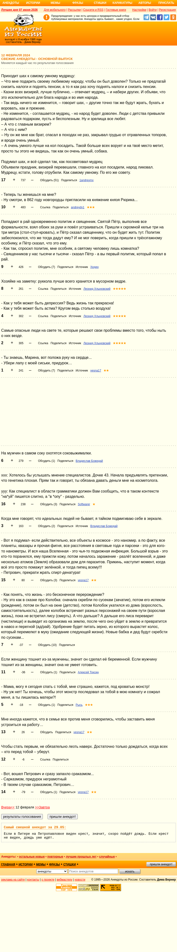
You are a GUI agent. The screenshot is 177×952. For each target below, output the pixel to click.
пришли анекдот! (161, 864)
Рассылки (74, 10)
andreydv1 (77, 207)
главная (8, 864)
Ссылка (45, 207)
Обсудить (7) (46, 267)
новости (80, 879)
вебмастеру (64, 879)
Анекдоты (10, 3)
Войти (153, 10)
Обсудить (46, 732)
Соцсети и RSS (93, 10)
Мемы (55, 3)
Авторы (144, 3)
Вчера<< (8, 807)
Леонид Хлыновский (97, 288)
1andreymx (86, 180)
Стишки (100, 3)
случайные (107, 856)
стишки (69, 864)
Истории (33, 3)
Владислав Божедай (89, 461)
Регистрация (167, 10)
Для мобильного (55, 10)
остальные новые (32, 856)
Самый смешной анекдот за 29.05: (35, 827)
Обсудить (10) (47, 645)
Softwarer (84, 504)
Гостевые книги (116, 10)
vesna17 (95, 370)
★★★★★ (119, 288)
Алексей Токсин (88, 672)
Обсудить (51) (49, 180)
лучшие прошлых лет (81, 856)
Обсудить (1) (46, 461)
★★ (106, 370)
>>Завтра (42, 807)
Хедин (94, 267)
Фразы (77, 3)
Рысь (79, 705)
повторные (55, 856)
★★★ (91, 207)
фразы (54, 864)
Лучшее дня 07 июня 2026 (19, 10)
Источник (82, 267)
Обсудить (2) (46, 526)
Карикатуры (122, 3)
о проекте (48, 879)
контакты (33, 879)
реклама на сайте (13, 879)
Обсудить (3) (48, 504)
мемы (41, 864)
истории (26, 864)
